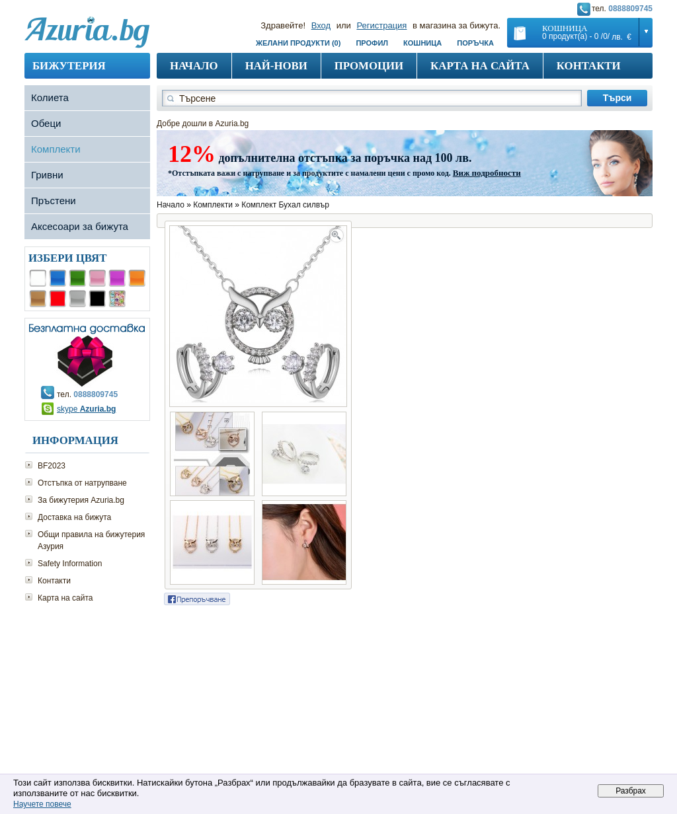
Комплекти (56, 149)
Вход (321, 25)
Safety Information (70, 563)
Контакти (589, 65)
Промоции (369, 65)
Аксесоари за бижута (79, 226)
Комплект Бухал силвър (285, 204)
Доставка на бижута (74, 517)
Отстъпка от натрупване (82, 483)
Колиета (50, 97)
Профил (372, 43)
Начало (194, 65)
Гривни (47, 174)
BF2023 (51, 465)
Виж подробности (487, 173)
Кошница (422, 43)
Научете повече (42, 804)
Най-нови (276, 65)
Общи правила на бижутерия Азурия (91, 540)
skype (86, 409)
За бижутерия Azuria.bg (81, 500)
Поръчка (475, 43)
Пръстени (53, 200)
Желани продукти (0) (298, 43)
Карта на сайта (480, 65)
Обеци (46, 123)
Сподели (197, 599)
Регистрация (381, 25)
